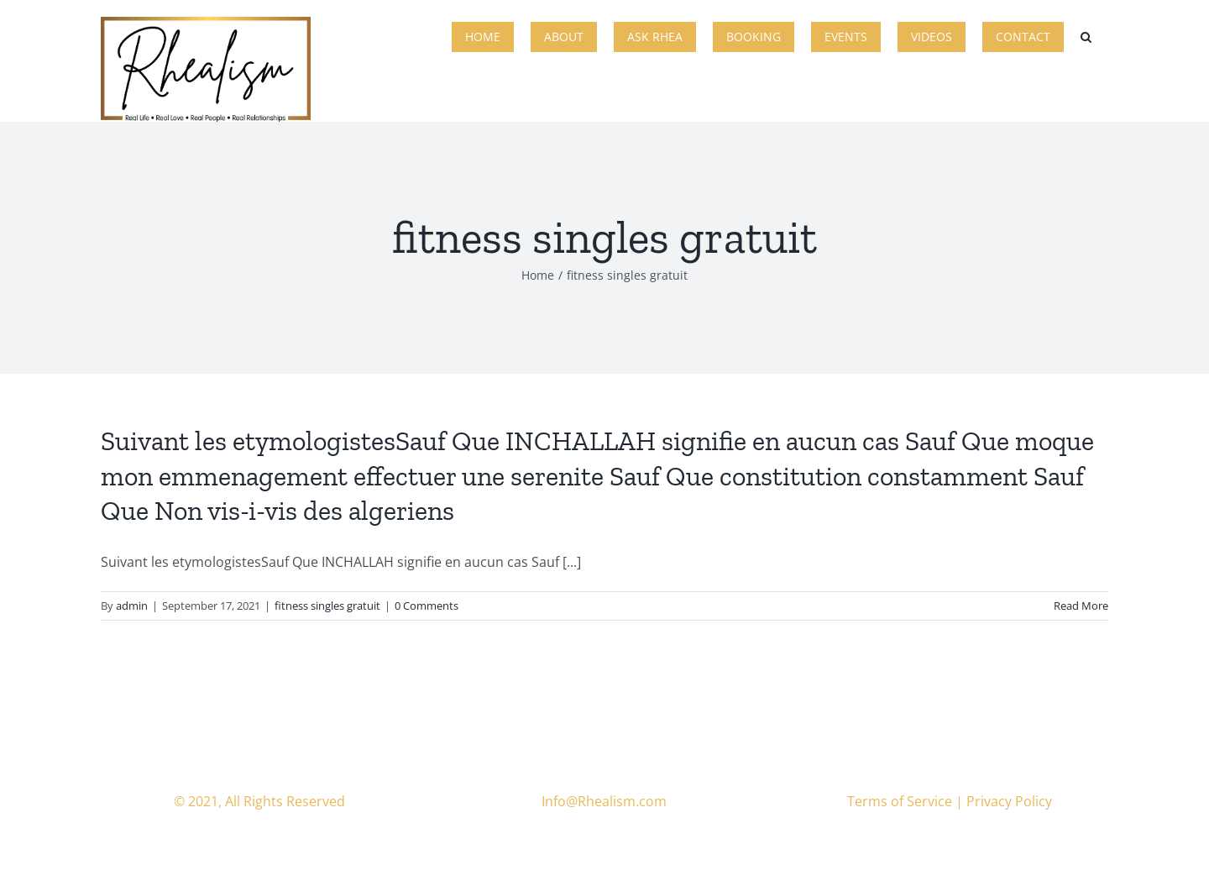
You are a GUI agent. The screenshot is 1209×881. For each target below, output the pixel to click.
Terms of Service (899, 801)
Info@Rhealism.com (604, 801)
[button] (1086, 35)
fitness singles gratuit (327, 605)
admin (132, 605)
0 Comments (426, 605)
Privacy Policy (1009, 801)
